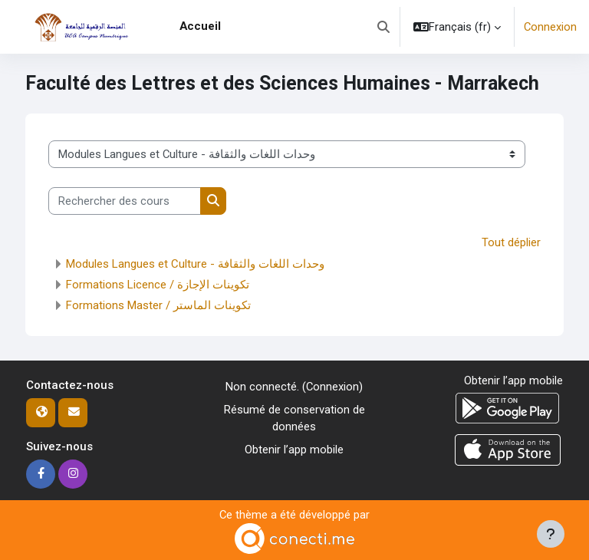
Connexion (550, 27)
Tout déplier (511, 242)
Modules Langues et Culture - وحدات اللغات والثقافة (195, 264)
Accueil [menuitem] (200, 26)
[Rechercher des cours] (124, 201)
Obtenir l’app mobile (294, 449)
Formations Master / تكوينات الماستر (158, 305)
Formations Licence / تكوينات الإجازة (157, 285)
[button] (383, 27)
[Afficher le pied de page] (550, 534)
